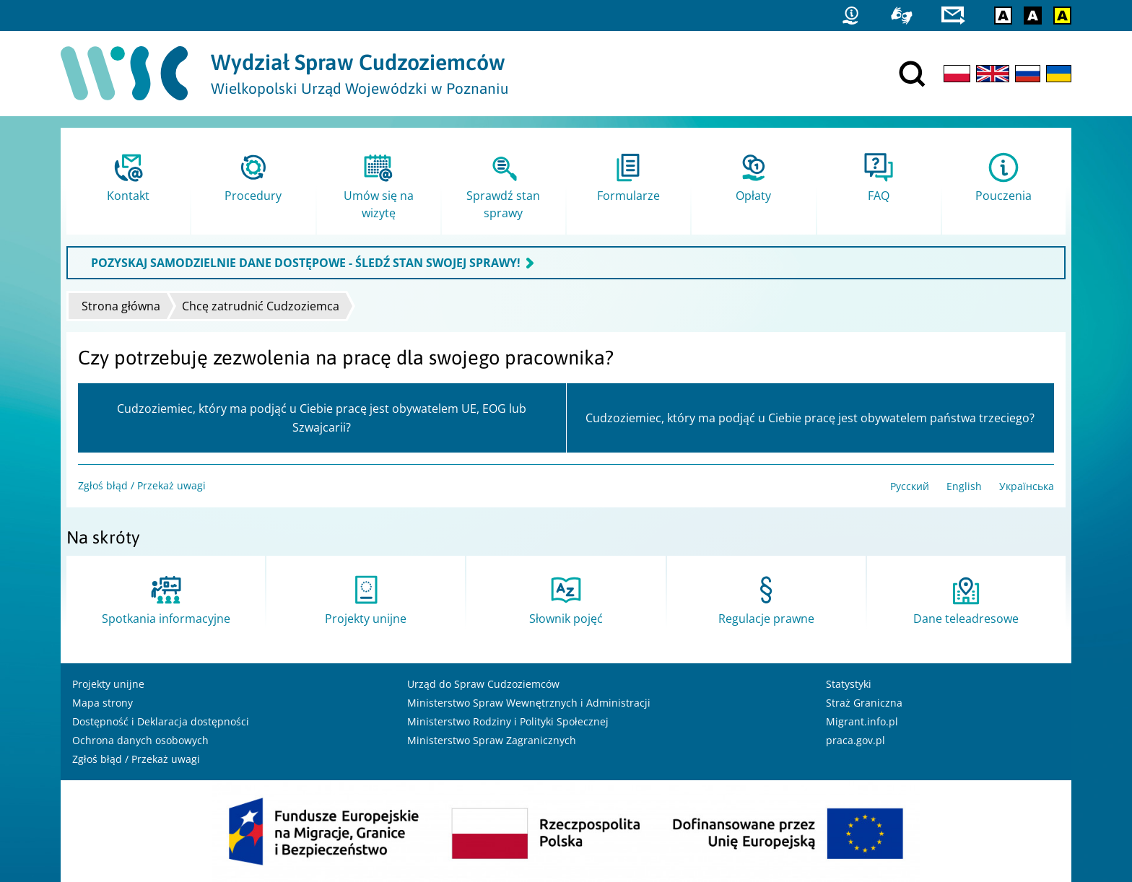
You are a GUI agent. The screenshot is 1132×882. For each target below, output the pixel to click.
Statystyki (848, 684)
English (964, 486)
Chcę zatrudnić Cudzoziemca (260, 306)
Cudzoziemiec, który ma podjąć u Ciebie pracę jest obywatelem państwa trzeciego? (810, 418)
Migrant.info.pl (862, 721)
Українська (1026, 486)
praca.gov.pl (855, 740)
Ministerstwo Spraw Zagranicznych (491, 740)
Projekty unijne (108, 684)
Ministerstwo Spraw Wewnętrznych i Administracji (528, 702)
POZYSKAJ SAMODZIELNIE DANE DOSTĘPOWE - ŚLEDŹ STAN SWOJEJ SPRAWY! (306, 263)
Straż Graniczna (864, 702)
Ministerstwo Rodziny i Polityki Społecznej (508, 721)
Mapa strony (102, 702)
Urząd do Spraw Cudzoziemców (483, 684)
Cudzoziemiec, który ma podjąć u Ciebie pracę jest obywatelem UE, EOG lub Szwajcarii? (321, 418)
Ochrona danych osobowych (140, 740)
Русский (909, 486)
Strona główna (121, 306)
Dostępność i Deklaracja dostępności (160, 721)
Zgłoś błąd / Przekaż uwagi (142, 485)
